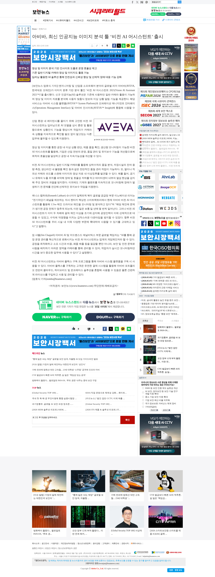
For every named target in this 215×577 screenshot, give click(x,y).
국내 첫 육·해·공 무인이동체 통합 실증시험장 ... (54, 398)
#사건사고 (79, 20)
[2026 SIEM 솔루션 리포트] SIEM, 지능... (160, 138)
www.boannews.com (82, 285)
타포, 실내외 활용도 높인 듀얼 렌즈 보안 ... (161, 300)
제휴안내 (115, 543)
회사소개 (35, 543)
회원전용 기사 (153, 20)
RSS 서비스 (137, 543)
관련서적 (125, 543)
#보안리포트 (93, 20)
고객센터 (105, 543)
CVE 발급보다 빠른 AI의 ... (159, 277)
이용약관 (54, 543)
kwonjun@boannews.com (109, 563)
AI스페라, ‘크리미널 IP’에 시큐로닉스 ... (159, 310)
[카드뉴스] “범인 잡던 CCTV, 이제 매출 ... (105, 398)
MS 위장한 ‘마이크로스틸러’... (161, 284)
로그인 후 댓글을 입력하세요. (76, 420)
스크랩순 (175, 321)
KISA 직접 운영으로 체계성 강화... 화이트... (106, 393)
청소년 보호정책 (83, 543)
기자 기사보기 (124, 294)
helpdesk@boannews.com (151, 556)
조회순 (145, 321)
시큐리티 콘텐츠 (172, 20)
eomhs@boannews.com (58, 279)
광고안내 (45, 543)
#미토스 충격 (108, 20)
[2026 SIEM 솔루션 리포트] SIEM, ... (49, 410)
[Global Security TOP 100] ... (45, 393)
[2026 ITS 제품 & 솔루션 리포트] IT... (103, 410)
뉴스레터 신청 (70, 2)
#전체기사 (48, 20)
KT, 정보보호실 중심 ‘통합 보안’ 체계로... (160, 314)
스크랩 (60, 2)
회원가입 (42, 2)
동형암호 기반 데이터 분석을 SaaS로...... (160, 304)
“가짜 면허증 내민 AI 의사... (160, 281)
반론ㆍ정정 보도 (175, 570)
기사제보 (52, 2)
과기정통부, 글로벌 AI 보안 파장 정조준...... (52, 404)
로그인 (34, 2)
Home (34, 29)
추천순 (160, 321)
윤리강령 (96, 543)
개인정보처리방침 (68, 543)
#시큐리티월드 (63, 20)
